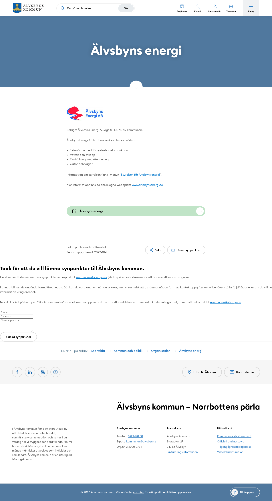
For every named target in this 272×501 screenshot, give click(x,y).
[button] (231, 8)
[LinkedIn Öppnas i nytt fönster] (30, 372)
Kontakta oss (242, 372)
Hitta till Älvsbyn (202, 372)
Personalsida (214, 11)
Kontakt (198, 11)
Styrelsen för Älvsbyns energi (140, 174)
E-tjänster (182, 11)
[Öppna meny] (251, 8)
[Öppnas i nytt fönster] (55, 372)
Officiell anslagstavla (230, 441)
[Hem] (28, 8)
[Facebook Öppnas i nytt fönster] (17, 372)
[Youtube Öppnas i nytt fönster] (43, 372)
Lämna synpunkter (188, 250)
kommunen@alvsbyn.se (91, 277)
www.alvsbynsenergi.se (147, 185)
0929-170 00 (135, 436)
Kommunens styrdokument (234, 436)
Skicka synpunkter (18, 337)
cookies (138, 492)
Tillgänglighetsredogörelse (234, 446)
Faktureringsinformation (182, 452)
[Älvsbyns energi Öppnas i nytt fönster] (136, 211)
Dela (157, 250)
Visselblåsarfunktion (230, 452)
